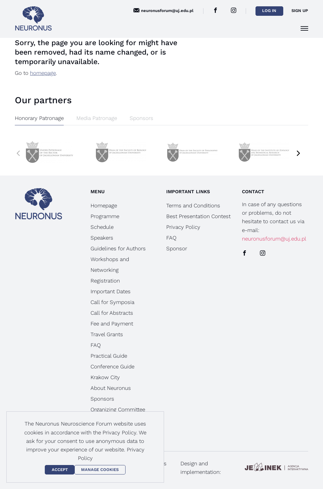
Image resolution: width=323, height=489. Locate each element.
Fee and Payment (112, 323)
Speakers (102, 238)
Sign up (299, 10)
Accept (60, 469)
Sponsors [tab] (141, 118)
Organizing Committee (118, 409)
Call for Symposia (112, 302)
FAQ (96, 345)
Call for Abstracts (112, 313)
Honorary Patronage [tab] (39, 118)
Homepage (104, 205)
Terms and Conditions (193, 205)
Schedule (102, 227)
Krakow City (105, 377)
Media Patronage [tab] (96, 118)
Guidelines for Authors (118, 248)
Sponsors (102, 399)
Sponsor (176, 248)
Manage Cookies (100, 469)
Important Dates (111, 291)
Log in (269, 10)
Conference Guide (112, 366)
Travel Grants (107, 334)
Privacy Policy (183, 227)
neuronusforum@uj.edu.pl (274, 239)
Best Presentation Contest (198, 216)
